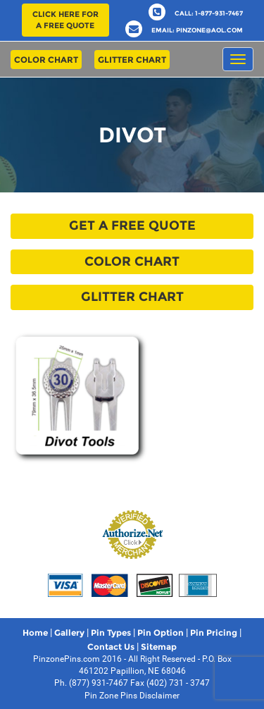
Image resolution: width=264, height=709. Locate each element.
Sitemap (159, 646)
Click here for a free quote (65, 19)
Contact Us (110, 646)
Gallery (69, 632)
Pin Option (160, 632)
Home (35, 632)
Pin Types (111, 632)
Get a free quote (132, 225)
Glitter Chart (132, 59)
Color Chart (46, 59)
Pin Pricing (213, 632)
